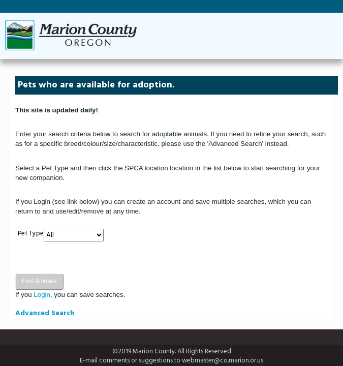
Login (42, 294)
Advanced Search (44, 313)
